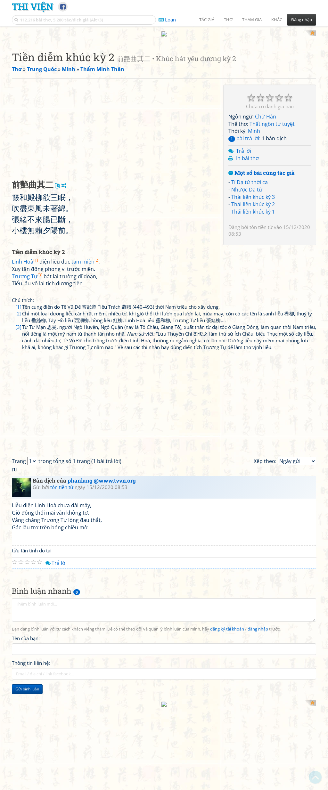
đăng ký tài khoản (227, 713)
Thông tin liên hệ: (31, 747)
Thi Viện (32, 6)
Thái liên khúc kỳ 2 (253, 287)
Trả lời (243, 234)
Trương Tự (27, 359)
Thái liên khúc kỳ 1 (253, 295)
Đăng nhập (301, 19)
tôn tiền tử (261, 310)
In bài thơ (247, 241)
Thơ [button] (228, 19)
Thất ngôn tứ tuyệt (272, 207)
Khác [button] (276, 19)
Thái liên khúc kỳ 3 (253, 280)
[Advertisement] (164, 75)
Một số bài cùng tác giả (261, 257)
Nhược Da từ (246, 273)
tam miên (85, 345)
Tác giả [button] (206, 19)
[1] (18, 390)
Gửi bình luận (27, 773)
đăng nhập (258, 713)
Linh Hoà (25, 345)
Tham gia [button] (252, 19)
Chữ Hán (265, 200)
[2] (18, 397)
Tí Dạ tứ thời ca (249, 265)
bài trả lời (243, 221)
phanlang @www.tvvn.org (102, 564)
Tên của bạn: (26, 722)
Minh (254, 214)
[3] (18, 410)
